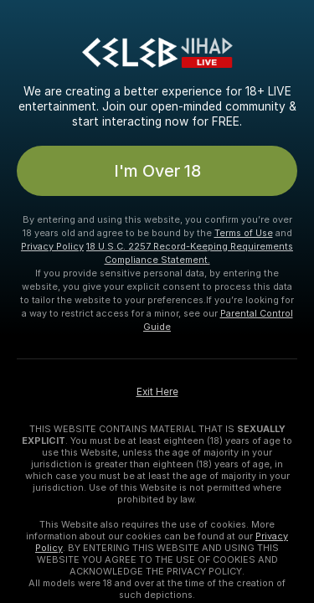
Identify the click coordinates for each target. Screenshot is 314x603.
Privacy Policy (52, 246)
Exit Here (157, 392)
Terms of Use (243, 233)
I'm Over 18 (157, 171)
